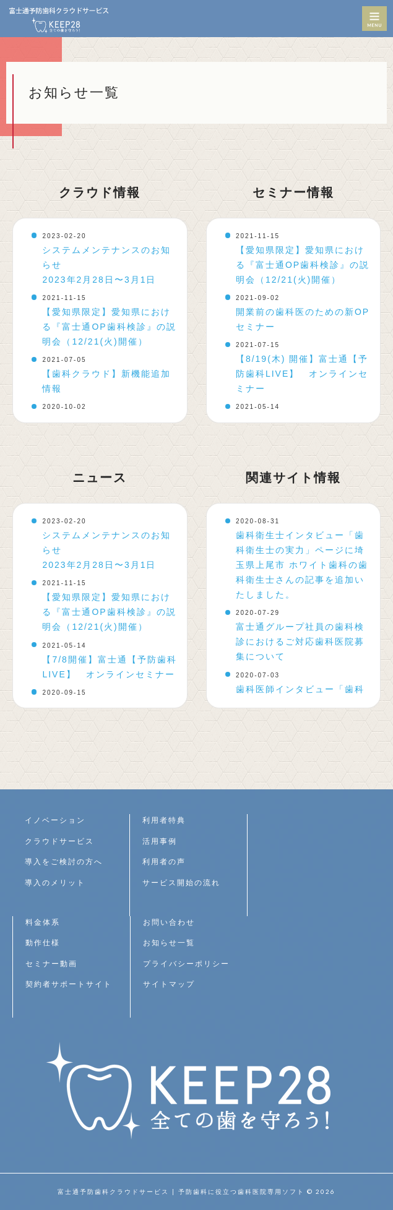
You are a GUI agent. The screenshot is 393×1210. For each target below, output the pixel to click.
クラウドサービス (59, 841)
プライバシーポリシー (186, 963)
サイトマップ (169, 984)
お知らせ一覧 (169, 942)
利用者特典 (164, 820)
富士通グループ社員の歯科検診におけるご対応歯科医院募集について (300, 641)
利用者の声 (164, 861)
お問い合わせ (169, 922)
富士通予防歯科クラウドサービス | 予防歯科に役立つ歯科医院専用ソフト (181, 1191)
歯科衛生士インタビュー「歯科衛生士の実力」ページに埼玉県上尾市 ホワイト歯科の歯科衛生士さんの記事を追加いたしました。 (302, 564)
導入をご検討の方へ (64, 861)
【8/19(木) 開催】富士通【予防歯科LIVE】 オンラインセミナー (302, 373)
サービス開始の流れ (181, 882)
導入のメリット (55, 882)
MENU (374, 18)
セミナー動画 (51, 963)
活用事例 (159, 841)
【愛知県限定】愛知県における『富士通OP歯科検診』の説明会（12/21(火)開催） (109, 326)
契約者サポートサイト (68, 984)
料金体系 (42, 922)
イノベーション (55, 820)
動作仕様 (42, 942)
